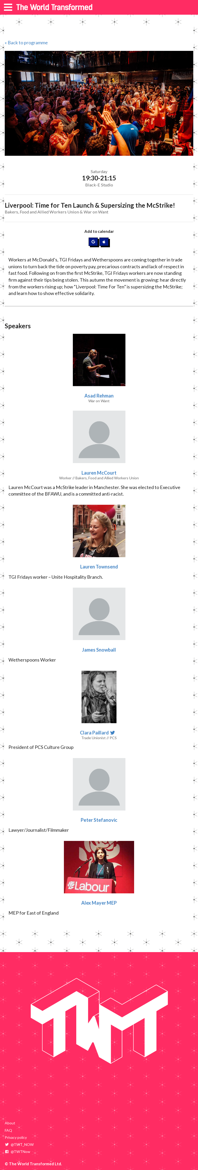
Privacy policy (16, 1137)
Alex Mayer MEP (99, 903)
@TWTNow (17, 1151)
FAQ (8, 1130)
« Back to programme (26, 42)
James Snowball (99, 650)
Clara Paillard (95, 733)
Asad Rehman (99, 396)
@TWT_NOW (19, 1144)
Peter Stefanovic (99, 820)
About (10, 1123)
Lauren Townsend (99, 567)
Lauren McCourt (99, 473)
